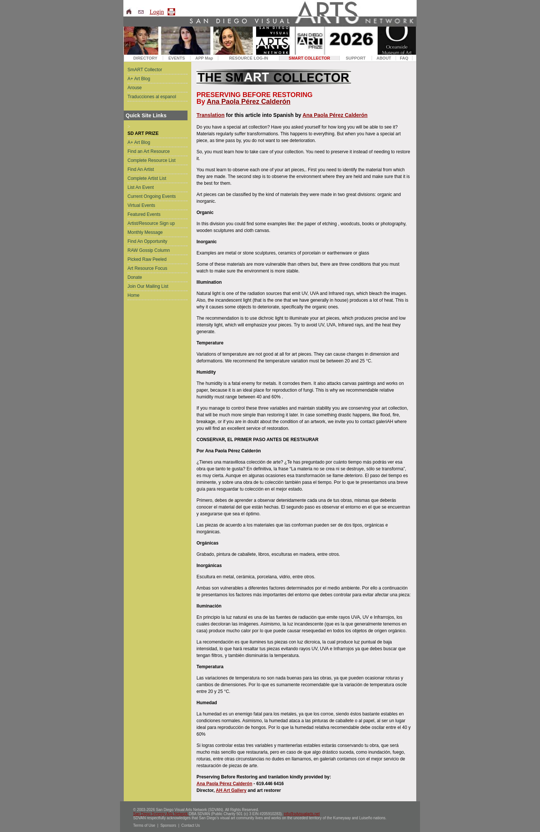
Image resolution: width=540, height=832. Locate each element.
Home (134, 295)
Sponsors (168, 825)
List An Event (141, 187)
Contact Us (191, 825)
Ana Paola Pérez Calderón (248, 101)
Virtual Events (141, 205)
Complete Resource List (152, 160)
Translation (210, 115)
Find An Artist (141, 169)
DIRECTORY (145, 58)
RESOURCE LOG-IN (248, 58)
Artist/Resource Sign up (151, 223)
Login (157, 12)
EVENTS (176, 58)
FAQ (404, 58)
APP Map (204, 58)
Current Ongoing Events (152, 196)
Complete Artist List (147, 178)
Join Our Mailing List (148, 286)
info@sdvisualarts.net (302, 814)
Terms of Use (144, 825)
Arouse (135, 87)
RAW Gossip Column (149, 250)
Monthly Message (145, 232)
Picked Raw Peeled (147, 259)
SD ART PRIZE (143, 133)
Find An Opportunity (147, 241)
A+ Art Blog (139, 78)
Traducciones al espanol (152, 96)
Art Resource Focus (147, 268)
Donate (135, 277)
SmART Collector (145, 69)
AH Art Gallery (231, 790)
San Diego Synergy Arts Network (161, 814)
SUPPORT (356, 58)
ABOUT (383, 58)
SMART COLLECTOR (309, 58)
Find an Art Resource (149, 151)
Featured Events (144, 214)
